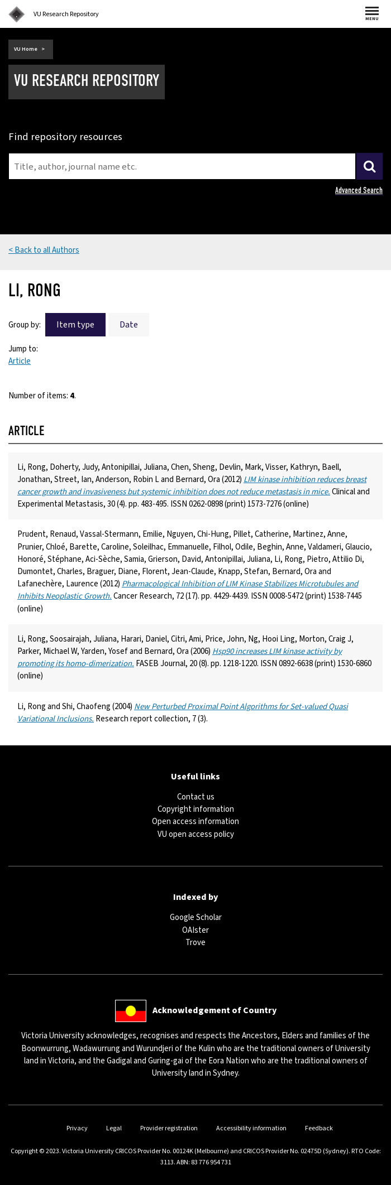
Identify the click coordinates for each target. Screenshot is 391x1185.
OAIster (195, 930)
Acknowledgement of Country (214, 1010)
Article (19, 361)
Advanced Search (359, 190)
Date (129, 325)
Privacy (77, 1128)
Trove (195, 942)
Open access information (195, 821)
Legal (114, 1128)
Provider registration (169, 1128)
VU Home (25, 49)
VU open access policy (196, 834)
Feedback (319, 1128)
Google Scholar (196, 917)
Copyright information (196, 809)
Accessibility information (251, 1128)
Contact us (195, 797)
